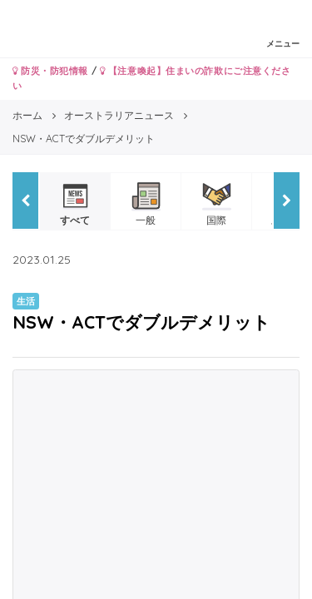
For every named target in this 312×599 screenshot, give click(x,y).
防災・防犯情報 (50, 71)
